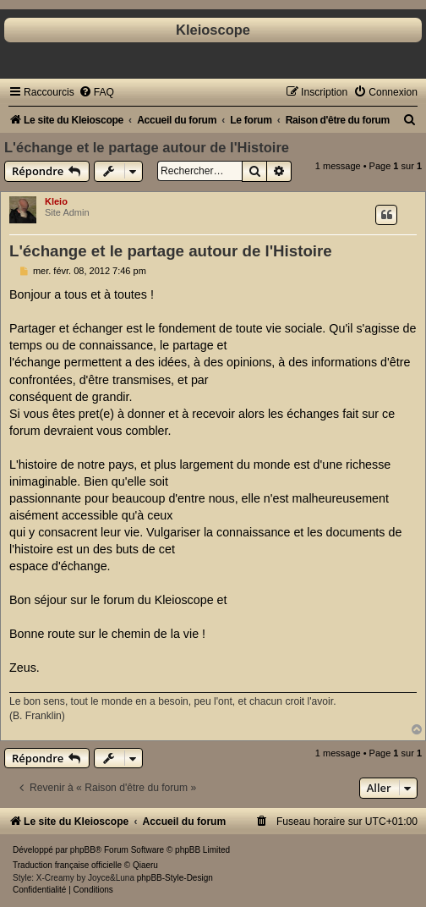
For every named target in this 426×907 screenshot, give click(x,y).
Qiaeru (145, 865)
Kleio (56, 201)
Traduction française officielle (67, 865)
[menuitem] (96, 92)
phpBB (83, 850)
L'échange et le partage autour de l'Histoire (146, 147)
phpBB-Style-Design (175, 877)
